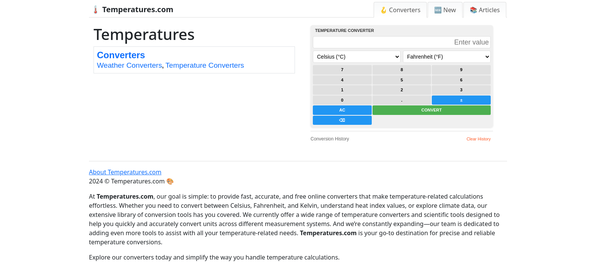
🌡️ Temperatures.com (132, 9)
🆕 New (445, 10)
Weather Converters (129, 65)
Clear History (478, 139)
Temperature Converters (204, 65)
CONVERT (431, 110)
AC (342, 110)
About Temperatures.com (125, 172)
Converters (121, 55)
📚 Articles (485, 10)
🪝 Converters (400, 10)
